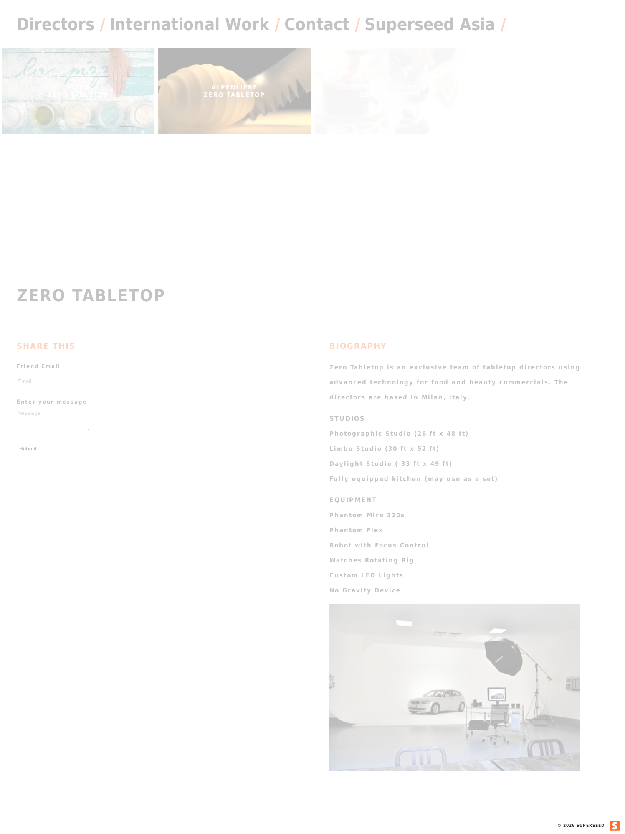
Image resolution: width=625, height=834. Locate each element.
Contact (316, 24)
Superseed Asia (429, 24)
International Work (189, 24)
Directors (55, 24)
